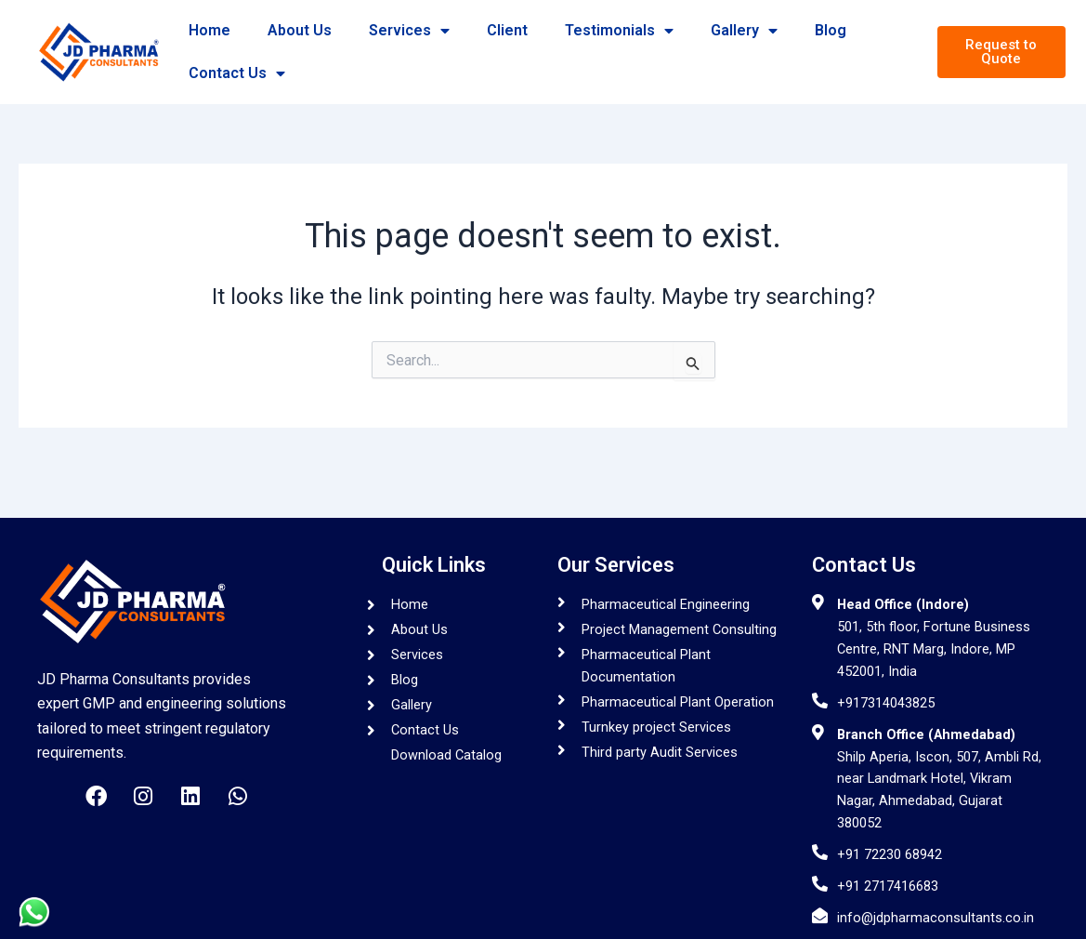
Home (209, 30)
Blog (830, 30)
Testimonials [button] (619, 30)
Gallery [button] (744, 30)
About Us (300, 30)
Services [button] (409, 30)
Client (507, 30)
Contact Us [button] (237, 73)
